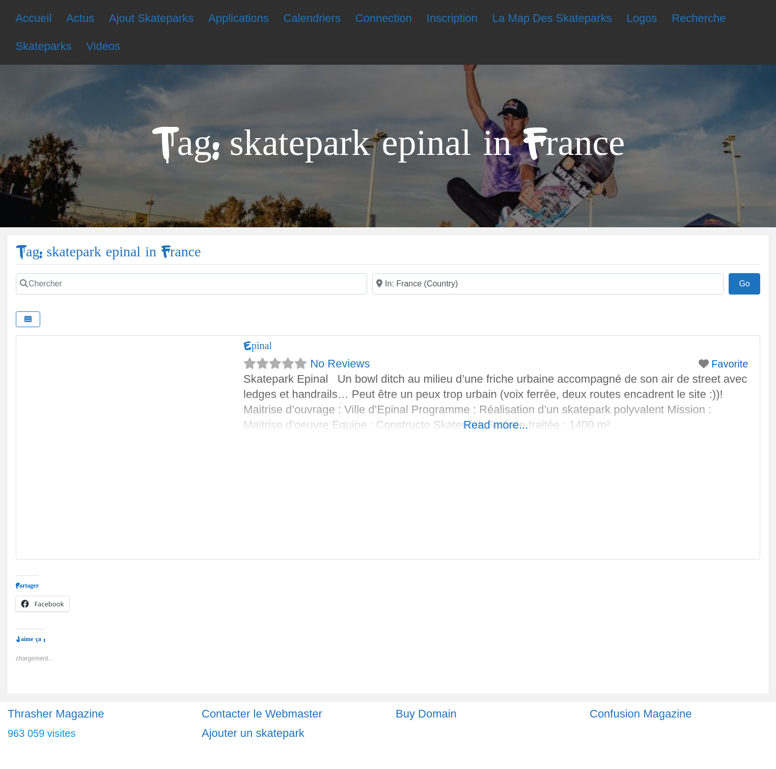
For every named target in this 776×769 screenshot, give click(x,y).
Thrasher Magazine (56, 713)
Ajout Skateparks (151, 18)
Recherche (699, 18)
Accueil (33, 18)
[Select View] (28, 319)
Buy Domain (426, 713)
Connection (383, 18)
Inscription (452, 18)
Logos (641, 18)
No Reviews (340, 363)
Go (749, 282)
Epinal (257, 345)
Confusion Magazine (641, 713)
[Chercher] (191, 284)
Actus (80, 18)
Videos (103, 46)
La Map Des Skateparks (552, 18)
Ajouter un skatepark (253, 733)
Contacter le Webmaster (262, 713)
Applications (238, 18)
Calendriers (312, 18)
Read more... (495, 424)
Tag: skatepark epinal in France (108, 252)
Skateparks (43, 46)
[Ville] (548, 284)
